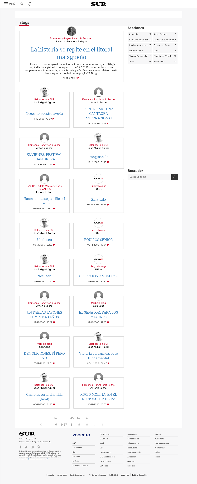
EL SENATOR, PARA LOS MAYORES (98, 314)
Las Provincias (105, 452)
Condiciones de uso (78, 475)
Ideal (102, 443)
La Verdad (104, 466)
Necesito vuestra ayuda (44, 113)
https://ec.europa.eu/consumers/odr (36, 459)
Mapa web (125, 475)
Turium (157, 457)
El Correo (76, 457)
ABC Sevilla (77, 448)
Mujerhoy (158, 434)
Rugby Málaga (98, 186)
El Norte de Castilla (80, 466)
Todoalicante (132, 448)
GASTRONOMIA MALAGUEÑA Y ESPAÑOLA (44, 187)
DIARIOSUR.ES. (32, 434)
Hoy (74, 452)
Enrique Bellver (44, 192)
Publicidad (113, 475)
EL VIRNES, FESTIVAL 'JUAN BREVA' (44, 156)
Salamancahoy (133, 443)
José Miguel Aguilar (44, 102)
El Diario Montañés (107, 457)
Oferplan (131, 461)
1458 (71, 419)
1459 (79, 419)
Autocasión (131, 457)
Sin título (98, 199)
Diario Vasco (105, 434)
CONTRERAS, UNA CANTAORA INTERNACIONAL (99, 113)
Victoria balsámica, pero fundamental (98, 355)
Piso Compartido (134, 452)
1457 (64, 424)
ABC (74, 443)
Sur (101, 448)
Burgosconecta (133, 439)
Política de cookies (140, 475)
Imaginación (98, 156)
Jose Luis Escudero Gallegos (71, 41)
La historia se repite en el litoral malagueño (71, 53)
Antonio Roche (98, 102)
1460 (87, 419)
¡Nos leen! (44, 276)
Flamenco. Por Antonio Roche (98, 99)
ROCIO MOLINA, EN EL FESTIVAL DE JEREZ (98, 396)
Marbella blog (98, 303)
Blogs (24, 23)
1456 (56, 419)
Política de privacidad (97, 475)
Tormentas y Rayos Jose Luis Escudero (71, 38)
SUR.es (98, 189)
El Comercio (104, 439)
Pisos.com (131, 466)
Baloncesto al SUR (44, 99)
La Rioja (75, 461)
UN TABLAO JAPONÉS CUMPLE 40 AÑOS (44, 314)
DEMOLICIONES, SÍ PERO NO (44, 355)
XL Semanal (159, 439)
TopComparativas (162, 443)
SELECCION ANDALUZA (98, 276)
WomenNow (159, 448)
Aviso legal (62, 475)
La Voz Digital (105, 461)
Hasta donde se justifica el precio (44, 200)
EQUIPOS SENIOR (98, 239)
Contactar (50, 475)
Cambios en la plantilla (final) (44, 396)
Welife (157, 452)
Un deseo (44, 239)
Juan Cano (98, 306)
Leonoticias (132, 434)
